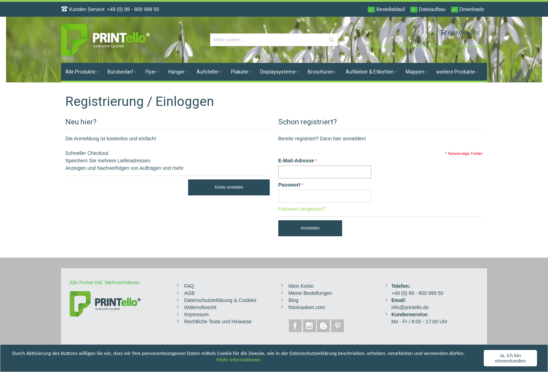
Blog (293, 300)
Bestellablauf (386, 9)
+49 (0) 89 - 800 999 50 (133, 9)
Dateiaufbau (427, 9)
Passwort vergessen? (302, 209)
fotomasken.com (307, 307)
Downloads (467, 9)
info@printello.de (410, 307)
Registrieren (470, 46)
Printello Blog (379, 46)
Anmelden (440, 46)
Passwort (289, 185)
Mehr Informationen (239, 360)
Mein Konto (411, 46)
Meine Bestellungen (310, 293)
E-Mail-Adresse (296, 160)
